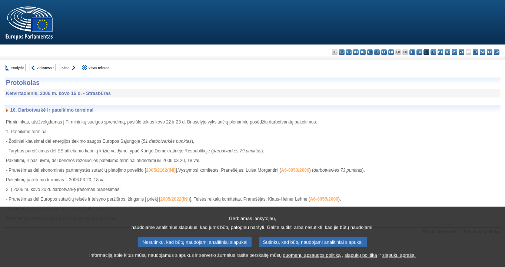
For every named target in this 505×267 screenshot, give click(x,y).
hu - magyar (433, 52)
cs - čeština (349, 52)
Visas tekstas (99, 68)
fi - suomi (489, 52)
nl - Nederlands (447, 52)
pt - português (461, 52)
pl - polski (454, 52)
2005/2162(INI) (161, 170)
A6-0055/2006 (324, 199)
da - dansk (356, 52)
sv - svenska (496, 52)
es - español (342, 52)
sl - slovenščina (482, 52)
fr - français (391, 52)
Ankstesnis (45, 68)
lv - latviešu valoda (419, 52)
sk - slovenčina (475, 52)
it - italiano (412, 52)
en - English (384, 52)
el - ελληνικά (377, 52)
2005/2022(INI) (175, 199)
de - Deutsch (363, 52)
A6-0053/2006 (295, 170)
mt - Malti (440, 52)
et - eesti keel (370, 52)
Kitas (65, 68)
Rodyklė (17, 68)
